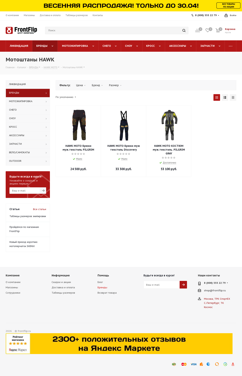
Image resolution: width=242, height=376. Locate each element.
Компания (12, 275)
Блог (100, 282)
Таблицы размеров (63, 292)
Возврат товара (107, 292)
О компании (13, 282)
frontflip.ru (219, 290)
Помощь (103, 275)
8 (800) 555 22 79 (206, 15)
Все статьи (39, 209)
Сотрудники (13, 292)
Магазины (12, 287)
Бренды (102, 287)
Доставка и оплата (63, 287)
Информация (61, 275)
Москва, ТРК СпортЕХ (217, 298)
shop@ (208, 290)
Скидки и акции (61, 282)
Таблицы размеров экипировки (27, 216)
